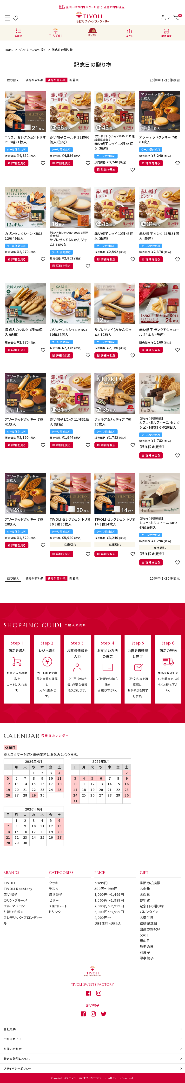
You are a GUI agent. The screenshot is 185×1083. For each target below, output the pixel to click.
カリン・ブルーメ (15, 900)
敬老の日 (147, 946)
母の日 (145, 940)
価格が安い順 (35, 80)
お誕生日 (147, 917)
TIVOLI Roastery (18, 888)
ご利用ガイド (12, 1039)
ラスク (54, 888)
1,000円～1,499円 (109, 894)
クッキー (55, 882)
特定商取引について (17, 1058)
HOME (9, 49)
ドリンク (55, 911)
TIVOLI (9, 882)
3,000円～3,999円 (109, 911)
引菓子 (145, 952)
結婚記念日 (149, 923)
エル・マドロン (14, 906)
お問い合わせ (13, 1049)
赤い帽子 (11, 894)
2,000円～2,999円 (109, 906)
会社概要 (10, 1029)
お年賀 (145, 900)
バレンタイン (149, 911)
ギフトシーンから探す (32, 49)
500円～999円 (106, 888)
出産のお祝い (150, 929)
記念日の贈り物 (152, 906)
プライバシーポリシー (18, 1068)
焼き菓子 (56, 894)
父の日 (145, 934)
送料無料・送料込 (107, 923)
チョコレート (58, 906)
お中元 (145, 888)
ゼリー (54, 900)
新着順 (74, 80)
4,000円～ (102, 917)
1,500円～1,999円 (109, 900)
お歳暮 (145, 894)
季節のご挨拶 (150, 882)
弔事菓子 (147, 958)
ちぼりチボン (13, 911)
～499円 (101, 882)
